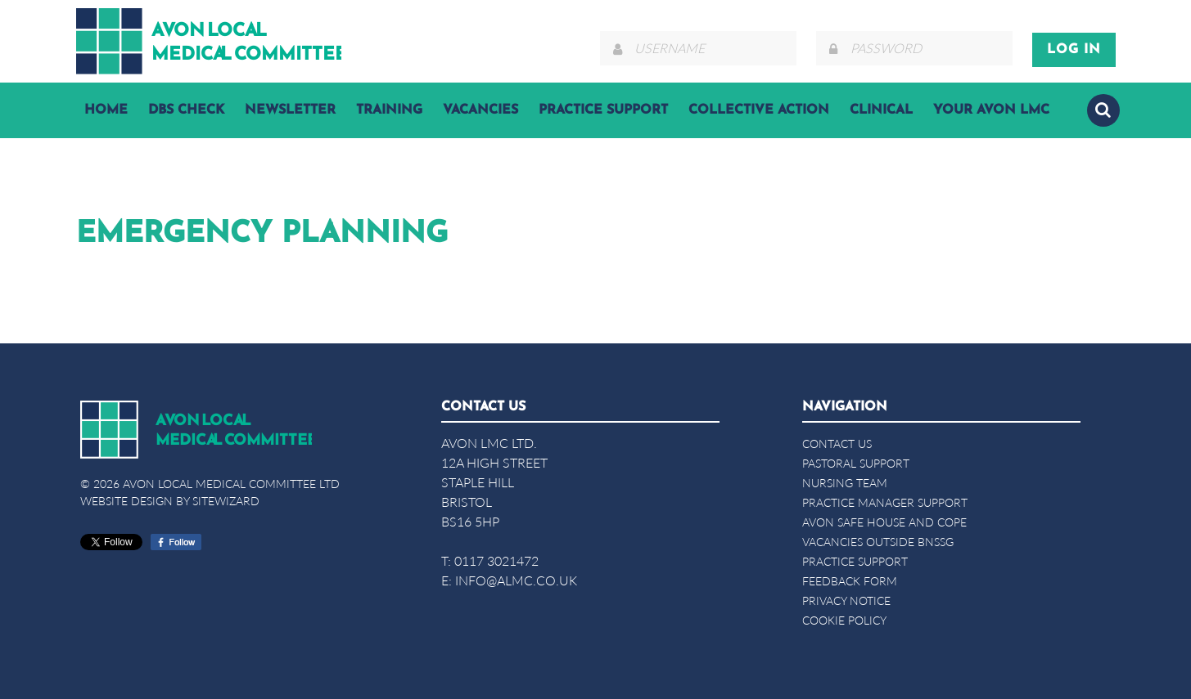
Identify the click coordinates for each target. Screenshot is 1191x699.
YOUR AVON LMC (991, 110)
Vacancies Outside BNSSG (878, 542)
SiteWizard (225, 501)
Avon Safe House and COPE (884, 522)
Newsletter (290, 110)
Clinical (881, 110)
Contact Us (837, 443)
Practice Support (603, 110)
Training (389, 110)
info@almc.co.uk (516, 580)
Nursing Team (844, 483)
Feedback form (849, 581)
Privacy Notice (846, 600)
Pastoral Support (855, 463)
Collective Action (758, 110)
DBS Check (186, 110)
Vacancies (480, 110)
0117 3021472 (496, 560)
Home (106, 110)
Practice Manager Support (885, 502)
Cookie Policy (844, 620)
